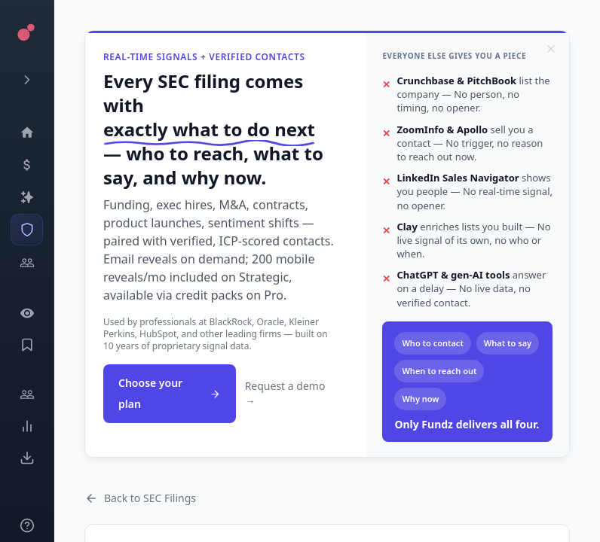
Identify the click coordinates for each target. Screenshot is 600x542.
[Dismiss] (551, 49)
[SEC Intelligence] (27, 229)
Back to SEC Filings (140, 498)
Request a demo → (285, 393)
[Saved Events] (27, 345)
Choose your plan (169, 393)
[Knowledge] (27, 525)
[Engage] (27, 394)
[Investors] (27, 263)
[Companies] (27, 197)
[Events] (27, 165)
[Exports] (27, 458)
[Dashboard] (27, 132)
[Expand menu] (27, 79)
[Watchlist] (27, 313)
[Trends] (27, 426)
